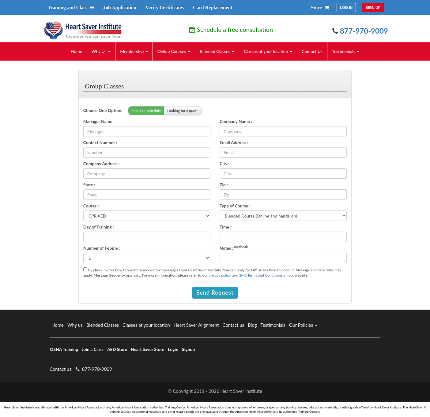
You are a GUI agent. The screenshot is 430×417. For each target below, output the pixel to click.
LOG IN (346, 8)
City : (224, 163)
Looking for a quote (182, 110)
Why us (75, 325)
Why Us (101, 51)
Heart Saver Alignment (196, 325)
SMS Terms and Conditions (260, 275)
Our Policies (303, 325)
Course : (91, 205)
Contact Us (312, 51)
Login (173, 349)
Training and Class (70, 7)
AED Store (117, 349)
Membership (134, 51)
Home (76, 51)
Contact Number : (100, 142)
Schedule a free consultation (231, 29)
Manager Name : (99, 121)
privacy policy (220, 275)
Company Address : (101, 163)
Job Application (119, 7)
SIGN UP (372, 8)
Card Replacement (212, 7)
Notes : (234, 248)
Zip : (224, 184)
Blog (252, 325)
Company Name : (236, 121)
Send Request (214, 292)
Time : (225, 226)
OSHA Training (64, 349)
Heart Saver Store (147, 349)
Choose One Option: (103, 110)
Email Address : (234, 142)
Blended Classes (217, 51)
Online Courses (173, 51)
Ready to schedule (146, 110)
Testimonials (345, 51)
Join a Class (93, 349)
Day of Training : (98, 226)
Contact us (233, 325)
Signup (188, 349)
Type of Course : (235, 205)
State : (89, 184)
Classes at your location (268, 51)
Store (320, 7)
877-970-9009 (360, 30)
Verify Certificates (164, 7)
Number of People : (101, 248)
